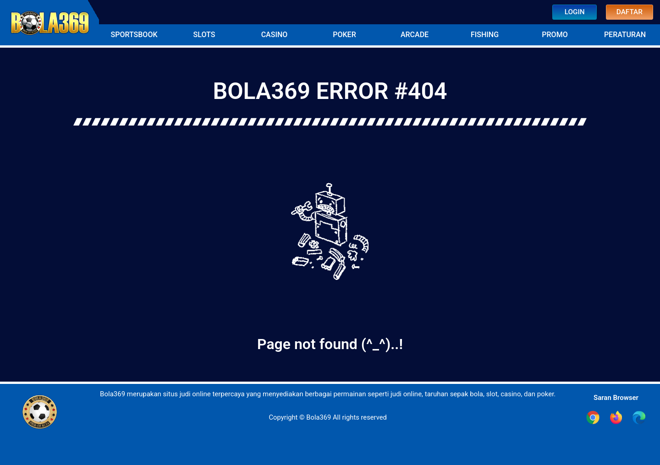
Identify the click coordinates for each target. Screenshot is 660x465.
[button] (134, 34)
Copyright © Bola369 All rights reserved (328, 417)
